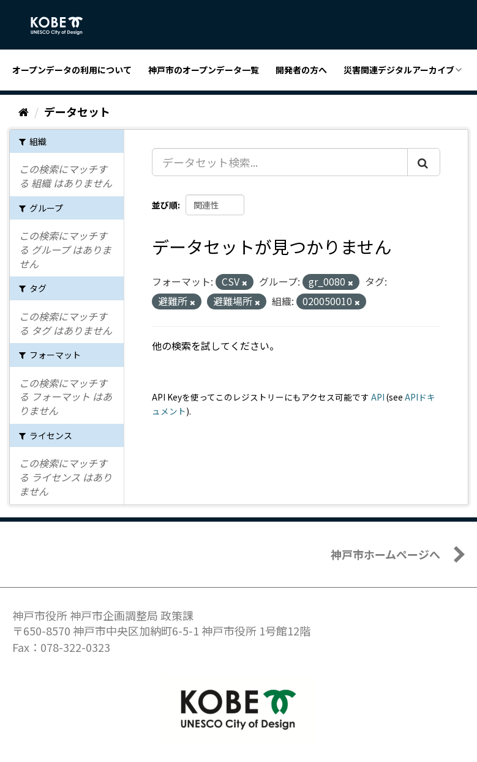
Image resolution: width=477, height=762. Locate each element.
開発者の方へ (301, 70)
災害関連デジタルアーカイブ (399, 70)
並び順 (165, 205)
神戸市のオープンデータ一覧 (203, 70)
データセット (77, 111)
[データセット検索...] (280, 162)
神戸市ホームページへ (385, 554)
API (378, 397)
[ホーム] (23, 111)
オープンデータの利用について (72, 70)
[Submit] (423, 162)
